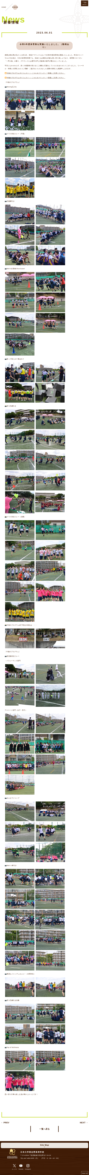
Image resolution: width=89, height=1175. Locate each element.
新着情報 (15, 7)
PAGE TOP (85, 1173)
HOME (4, 7)
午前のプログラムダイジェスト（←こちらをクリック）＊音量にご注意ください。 (36, 73)
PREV (6, 1122)
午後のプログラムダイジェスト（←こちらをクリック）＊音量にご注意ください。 (36, 78)
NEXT (82, 1122)
